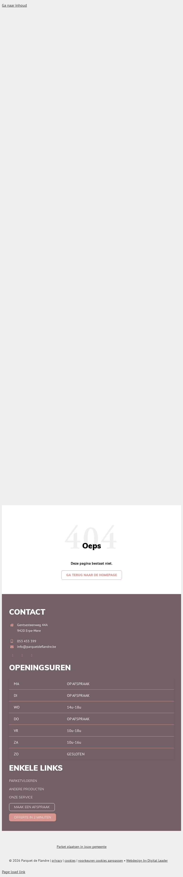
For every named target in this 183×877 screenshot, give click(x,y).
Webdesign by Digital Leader (147, 860)
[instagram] (22, 655)
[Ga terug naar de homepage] (91, 575)
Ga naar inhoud (14, 5)
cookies (70, 860)
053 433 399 (26, 641)
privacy (57, 860)
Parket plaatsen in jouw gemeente (82, 847)
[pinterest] (31, 655)
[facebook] (12, 655)
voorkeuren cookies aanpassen (100, 860)
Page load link (13, 871)
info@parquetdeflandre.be (36, 646)
